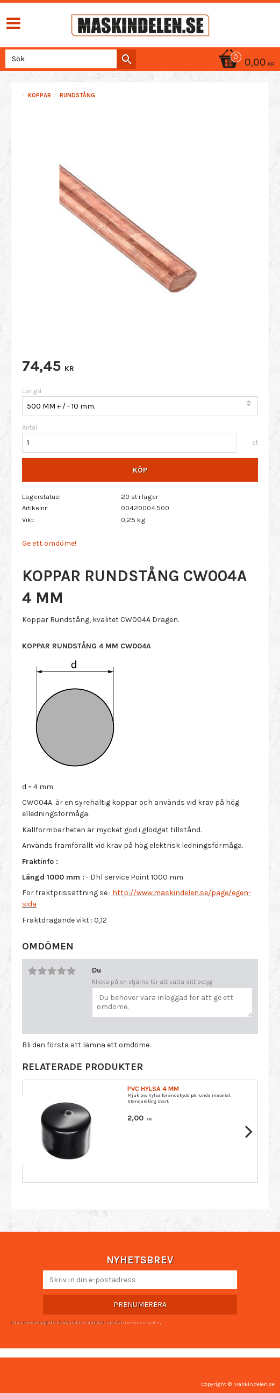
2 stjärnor (42, 971)
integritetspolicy (142, 1322)
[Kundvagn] (245, 63)
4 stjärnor (61, 971)
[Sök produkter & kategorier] (68, 58)
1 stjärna (32, 971)
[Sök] (126, 59)
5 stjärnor (71, 971)
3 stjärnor (51, 971)
